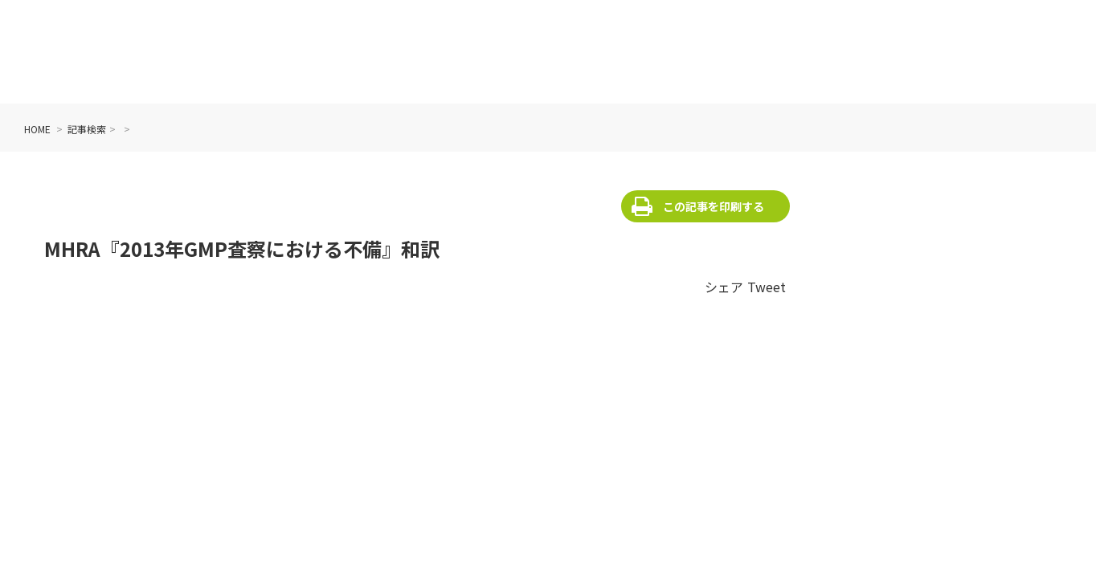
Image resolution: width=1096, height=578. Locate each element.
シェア (724, 286)
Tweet (766, 286)
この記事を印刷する (713, 206)
